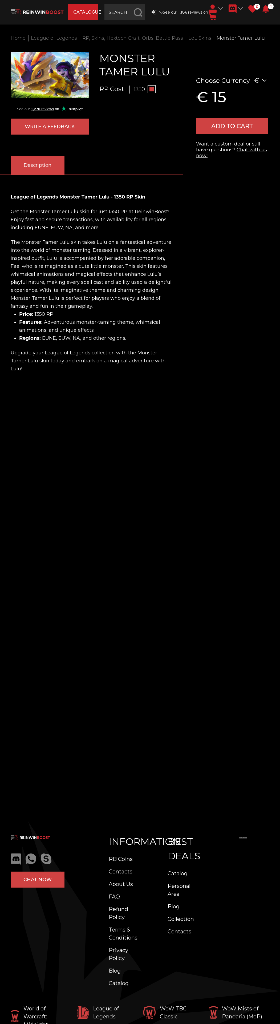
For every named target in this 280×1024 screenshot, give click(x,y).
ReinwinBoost (151, 211)
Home (18, 38)
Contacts (120, 871)
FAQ (114, 896)
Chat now (37, 880)
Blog (115, 971)
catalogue (85, 12)
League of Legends (54, 38)
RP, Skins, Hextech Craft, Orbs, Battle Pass (132, 38)
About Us (121, 884)
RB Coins (121, 859)
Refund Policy (118, 913)
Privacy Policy (118, 954)
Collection (181, 919)
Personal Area (179, 890)
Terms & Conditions (123, 933)
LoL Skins (199, 38)
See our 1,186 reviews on (184, 12)
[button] (265, 9)
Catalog (119, 983)
